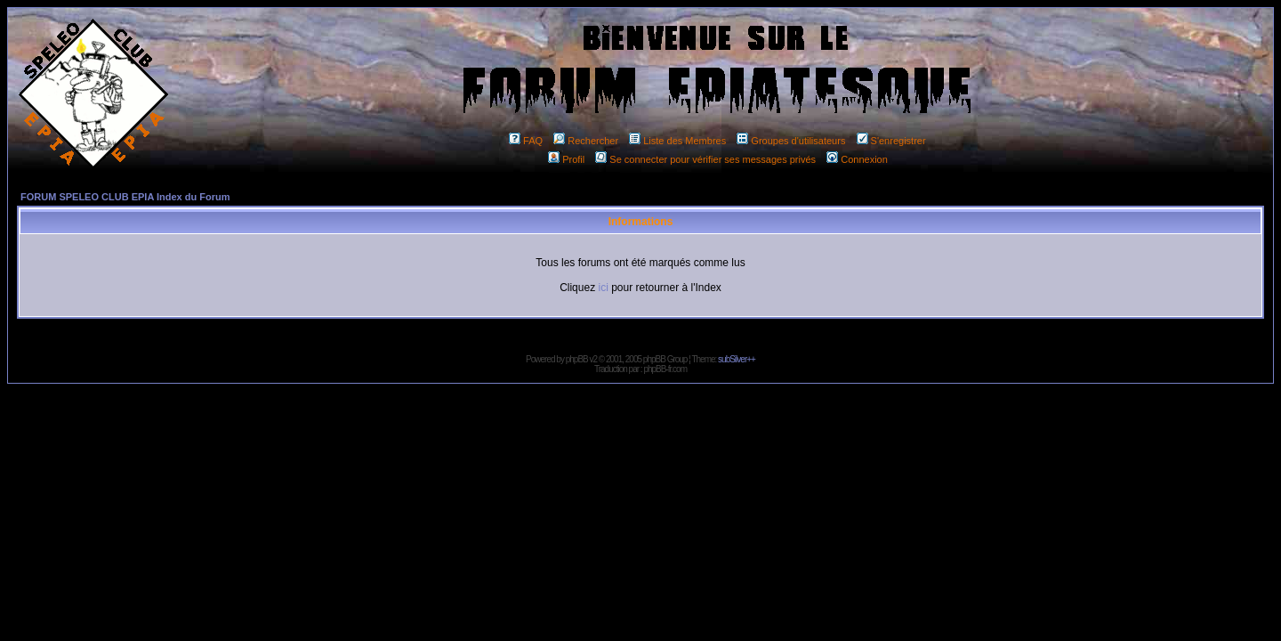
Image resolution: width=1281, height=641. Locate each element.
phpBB (577, 359)
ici (603, 287)
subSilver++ (736, 359)
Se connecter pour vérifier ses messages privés (705, 159)
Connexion (857, 159)
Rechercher (585, 140)
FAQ (526, 140)
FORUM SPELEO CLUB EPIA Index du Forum (125, 196)
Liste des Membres (677, 140)
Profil (566, 159)
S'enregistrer (891, 140)
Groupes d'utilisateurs (791, 140)
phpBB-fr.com (665, 369)
